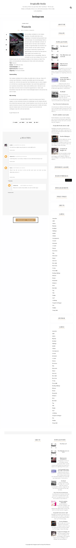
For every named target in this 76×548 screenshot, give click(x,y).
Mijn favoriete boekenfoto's (63, 458)
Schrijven (54, 283)
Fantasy (54, 248)
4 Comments (31, 30)
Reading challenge (56, 273)
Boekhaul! (63, 481)
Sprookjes (54, 288)
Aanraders (54, 218)
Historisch (54, 255)
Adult (53, 221)
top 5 (53, 298)
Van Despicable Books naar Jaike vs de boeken (63, 470)
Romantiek (54, 280)
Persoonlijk (54, 270)
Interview (54, 260)
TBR (53, 293)
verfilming (54, 300)
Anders (54, 223)
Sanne (11, 145)
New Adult (54, 263)
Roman (53, 278)
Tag (53, 290)
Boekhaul (54, 228)
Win (53, 305)
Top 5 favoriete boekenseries (61, 492)
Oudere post (30, 219)
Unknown (12, 156)
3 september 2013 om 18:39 (26, 185)
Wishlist (54, 307)
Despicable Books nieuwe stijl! (60, 512)
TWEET (22, 122)
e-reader (54, 245)
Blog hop (54, 226)
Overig (53, 268)
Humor (54, 258)
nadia (11, 167)
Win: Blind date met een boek (63, 451)
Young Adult (25, 23)
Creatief (54, 240)
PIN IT (36, 122)
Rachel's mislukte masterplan (63, 502)
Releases (54, 275)
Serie (53, 285)
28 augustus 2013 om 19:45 (19, 145)
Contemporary (55, 238)
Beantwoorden (12, 150)
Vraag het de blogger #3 (63, 531)
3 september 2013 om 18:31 (19, 167)
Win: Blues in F (63, 443)
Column (54, 235)
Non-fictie (54, 265)
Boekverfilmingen (63, 521)
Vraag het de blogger (57, 303)
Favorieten (54, 250)
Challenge (54, 231)
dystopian (54, 243)
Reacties (10, 180)
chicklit (54, 233)
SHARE (15, 122)
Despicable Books (38, 3)
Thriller (54, 295)
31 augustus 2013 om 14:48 (21, 156)
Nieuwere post (21, 219)
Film (53, 253)
